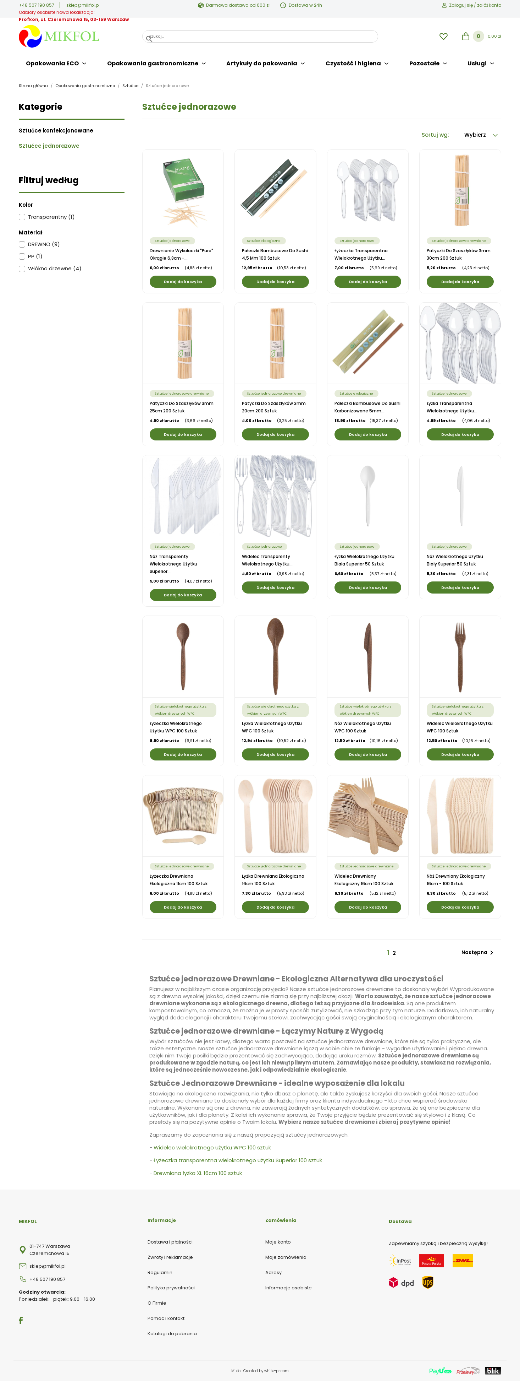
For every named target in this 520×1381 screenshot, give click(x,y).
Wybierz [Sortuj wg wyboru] (481, 135)
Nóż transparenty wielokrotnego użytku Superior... (173, 563)
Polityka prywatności (171, 1287)
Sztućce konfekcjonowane (56, 130)
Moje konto (278, 1242)
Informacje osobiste (288, 1287)
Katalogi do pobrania (172, 1333)
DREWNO (44, 244)
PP (35, 256)
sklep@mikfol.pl (83, 5)
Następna (478, 952)
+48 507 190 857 (36, 5)
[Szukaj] (260, 36)
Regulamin (160, 1272)
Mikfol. (237, 1371)
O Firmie (157, 1303)
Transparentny (51, 217)
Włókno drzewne (55, 268)
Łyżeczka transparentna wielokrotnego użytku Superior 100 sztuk (238, 1160)
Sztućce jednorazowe (49, 146)
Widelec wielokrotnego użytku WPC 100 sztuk (212, 1147)
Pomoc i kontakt (166, 1318)
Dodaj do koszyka (183, 282)
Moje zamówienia (285, 1257)
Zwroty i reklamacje (170, 1257)
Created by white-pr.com (266, 1371)
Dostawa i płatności (170, 1242)
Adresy (273, 1272)
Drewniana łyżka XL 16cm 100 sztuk (198, 1173)
